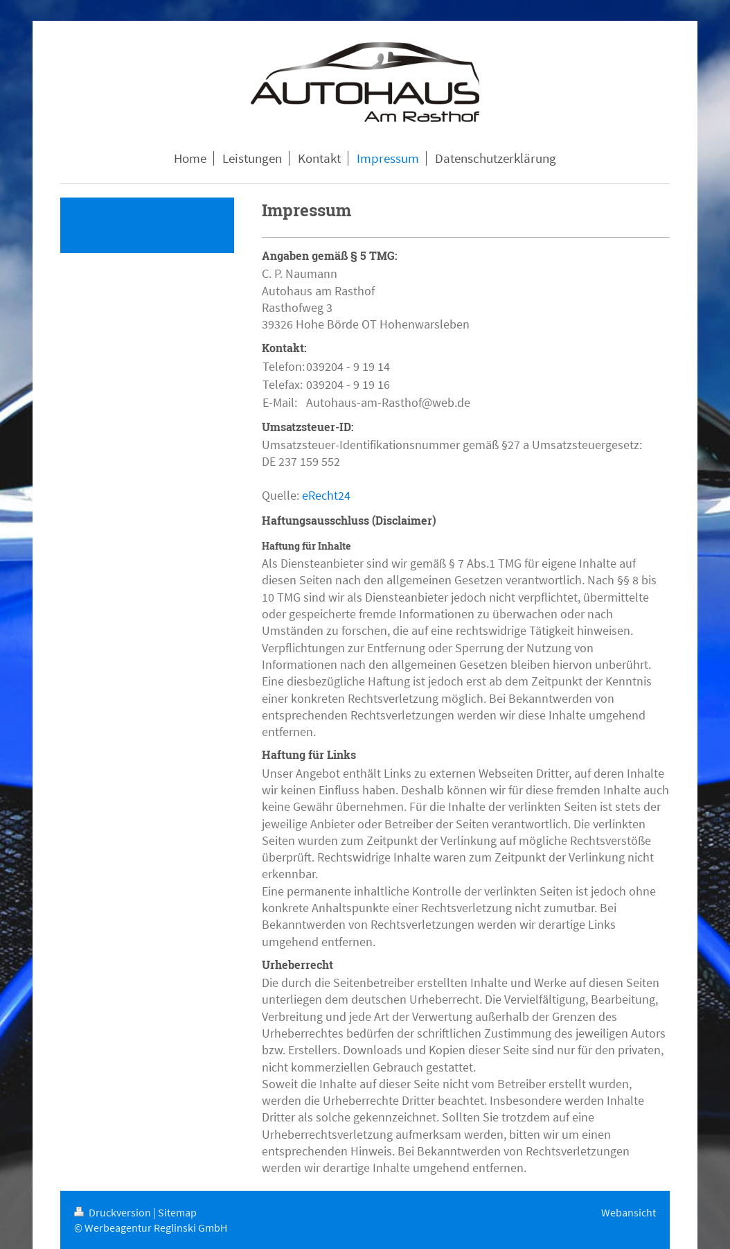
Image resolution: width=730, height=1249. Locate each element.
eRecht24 (326, 495)
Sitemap (177, 1212)
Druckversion (113, 1212)
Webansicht (628, 1212)
